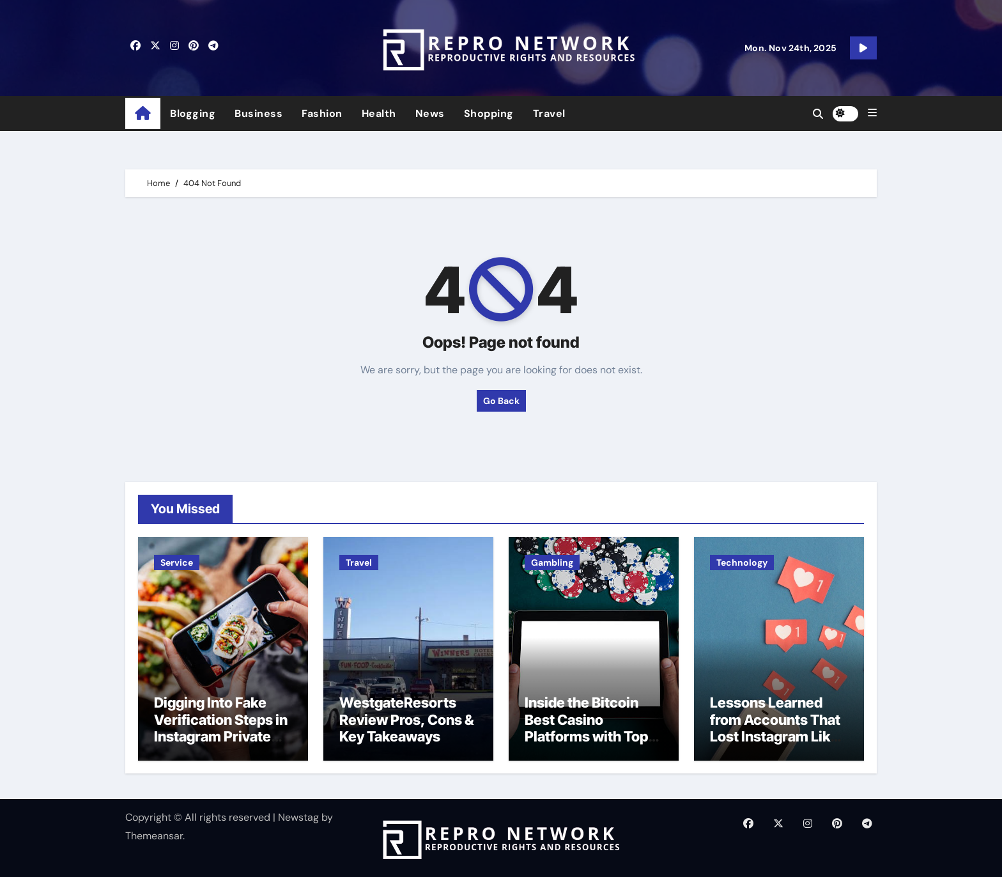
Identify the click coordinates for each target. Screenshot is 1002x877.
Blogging (192, 113)
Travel (549, 113)
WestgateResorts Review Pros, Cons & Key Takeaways (406, 719)
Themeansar (154, 835)
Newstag (298, 817)
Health (379, 113)
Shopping (489, 113)
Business (258, 113)
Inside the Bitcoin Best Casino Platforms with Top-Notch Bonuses (589, 727)
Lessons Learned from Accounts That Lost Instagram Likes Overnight (778, 727)
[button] (872, 113)
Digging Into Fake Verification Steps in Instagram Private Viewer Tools (221, 727)
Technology (741, 562)
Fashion (322, 113)
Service (176, 562)
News (430, 113)
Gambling (552, 562)
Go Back (501, 401)
